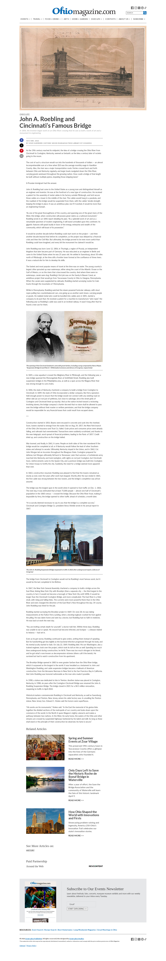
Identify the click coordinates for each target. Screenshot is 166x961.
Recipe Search (50, 930)
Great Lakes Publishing (33, 939)
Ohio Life (96, 19)
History (30, 850)
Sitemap (22, 946)
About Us (124, 19)
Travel (37, 19)
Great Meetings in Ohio (107, 930)
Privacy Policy (31, 946)
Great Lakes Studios (76, 939)
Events (25, 19)
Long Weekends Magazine (85, 930)
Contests (110, 19)
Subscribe (139, 19)
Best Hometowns (65, 930)
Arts (66, 19)
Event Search (37, 930)
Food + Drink (53, 19)
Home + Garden (80, 19)
